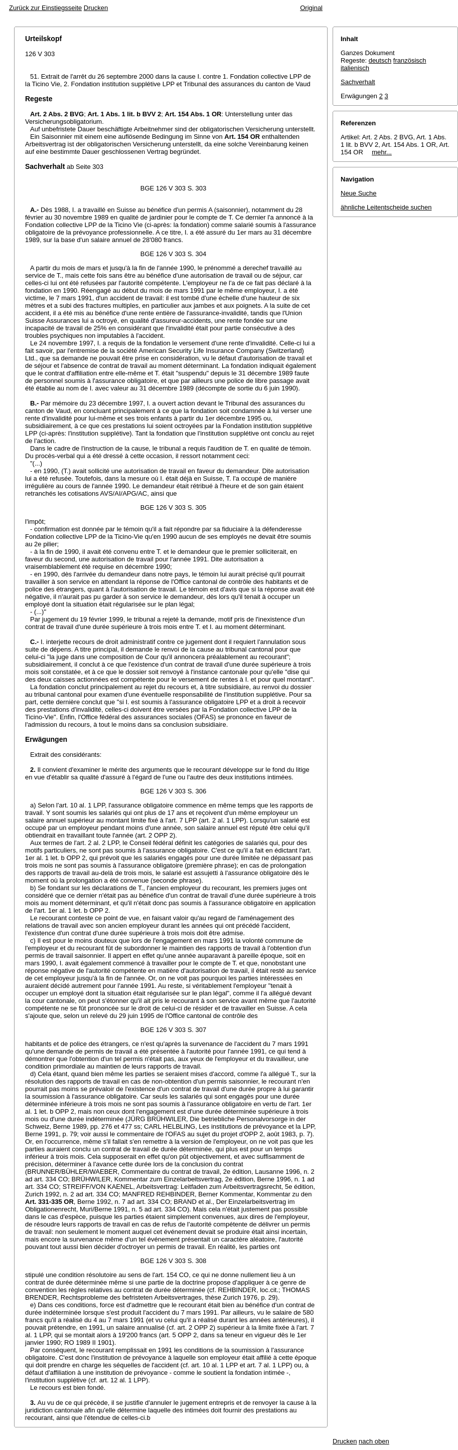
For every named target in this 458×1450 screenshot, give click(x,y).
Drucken (96, 8)
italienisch (355, 68)
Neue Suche (359, 193)
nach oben (374, 1441)
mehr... (382, 152)
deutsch (380, 60)
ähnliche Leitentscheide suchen (386, 207)
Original (311, 8)
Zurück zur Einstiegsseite (45, 8)
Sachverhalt (358, 82)
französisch (409, 60)
